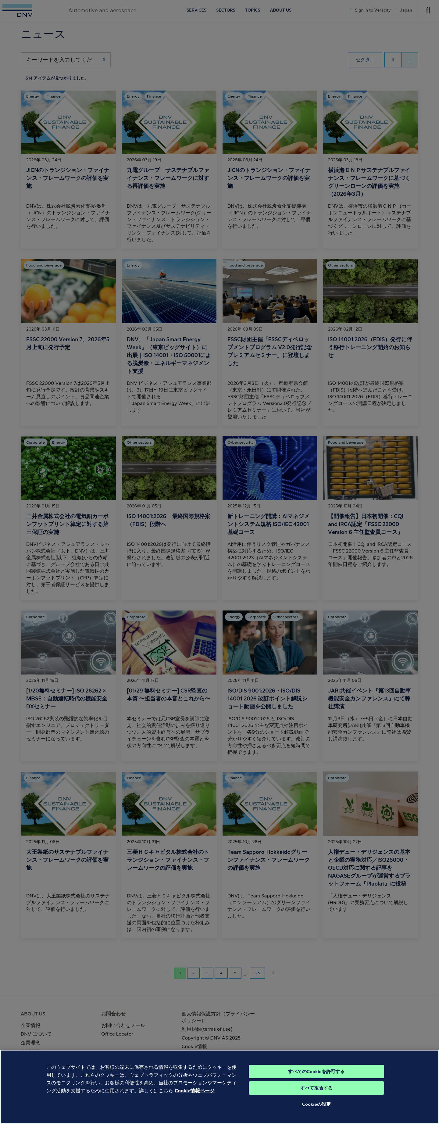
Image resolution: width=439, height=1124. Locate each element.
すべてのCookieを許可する (316, 1082)
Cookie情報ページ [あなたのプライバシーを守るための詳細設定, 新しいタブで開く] (195, 1101)
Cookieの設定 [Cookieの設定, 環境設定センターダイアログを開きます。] (316, 1115)
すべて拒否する (316, 1098)
